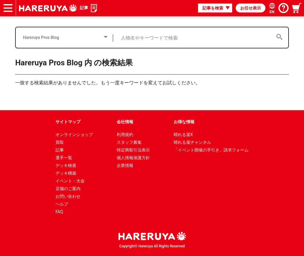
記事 (84, 7)
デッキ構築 (66, 173)
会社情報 (125, 121)
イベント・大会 (70, 180)
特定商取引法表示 (133, 150)
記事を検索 (212, 8)
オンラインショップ (74, 134)
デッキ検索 (66, 165)
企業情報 (125, 165)
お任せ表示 (250, 8)
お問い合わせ (68, 196)
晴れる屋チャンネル (192, 142)
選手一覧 (64, 157)
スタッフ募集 (129, 142)
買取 (60, 142)
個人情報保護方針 (133, 157)
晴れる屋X (183, 134)
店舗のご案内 (68, 188)
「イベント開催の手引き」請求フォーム (211, 150)
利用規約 (125, 134)
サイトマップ (68, 121)
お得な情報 (184, 121)
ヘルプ (62, 204)
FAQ (59, 211)
